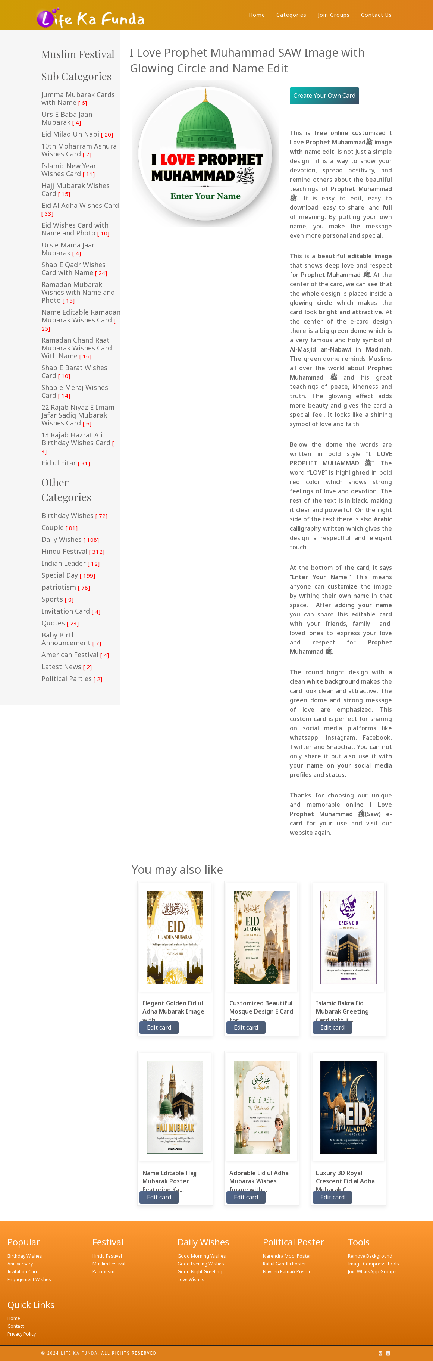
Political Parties (71, 679)
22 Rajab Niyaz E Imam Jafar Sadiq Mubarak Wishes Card (77, 415)
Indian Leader (70, 563)
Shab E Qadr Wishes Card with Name (74, 269)
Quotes (60, 623)
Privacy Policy (21, 1334)
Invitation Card (70, 611)
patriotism (65, 587)
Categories (291, 14)
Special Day (68, 575)
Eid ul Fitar (65, 463)
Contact (15, 1326)
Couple (59, 528)
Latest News (66, 667)
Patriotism (103, 1271)
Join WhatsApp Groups (372, 1271)
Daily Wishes (70, 540)
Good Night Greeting (200, 1271)
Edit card (159, 1027)
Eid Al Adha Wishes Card (80, 209)
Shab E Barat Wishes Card (74, 372)
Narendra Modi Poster (287, 1256)
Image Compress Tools (373, 1264)
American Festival (75, 655)
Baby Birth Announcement (71, 639)
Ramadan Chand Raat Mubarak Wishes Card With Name (76, 348)
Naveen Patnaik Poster (287, 1271)
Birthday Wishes (74, 516)
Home (257, 14)
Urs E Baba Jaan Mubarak (66, 118)
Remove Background (370, 1256)
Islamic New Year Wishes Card (68, 170)
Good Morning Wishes (202, 1256)
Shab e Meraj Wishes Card (74, 392)
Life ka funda (79, 1353)
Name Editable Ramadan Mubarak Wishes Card (80, 320)
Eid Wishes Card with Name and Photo (75, 229)
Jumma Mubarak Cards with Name (78, 99)
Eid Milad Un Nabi (77, 134)
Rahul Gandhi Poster (284, 1264)
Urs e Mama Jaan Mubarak (68, 249)
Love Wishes (191, 1279)
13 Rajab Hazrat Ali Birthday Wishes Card (77, 443)
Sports (57, 599)
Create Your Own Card (324, 95)
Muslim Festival (108, 1264)
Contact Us (376, 14)
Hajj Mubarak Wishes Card (75, 190)
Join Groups (334, 14)
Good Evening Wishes (201, 1264)
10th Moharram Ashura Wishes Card (79, 150)
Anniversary (20, 1264)
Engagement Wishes (29, 1279)
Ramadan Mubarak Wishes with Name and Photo (78, 293)
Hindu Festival (72, 551)
